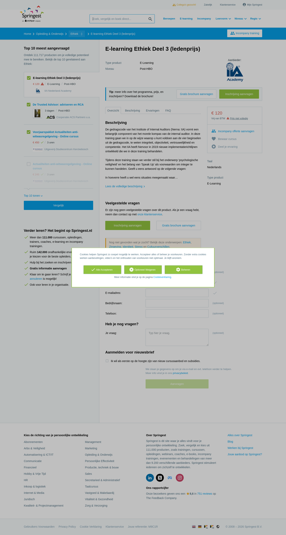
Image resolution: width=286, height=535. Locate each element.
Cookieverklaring (162, 277)
